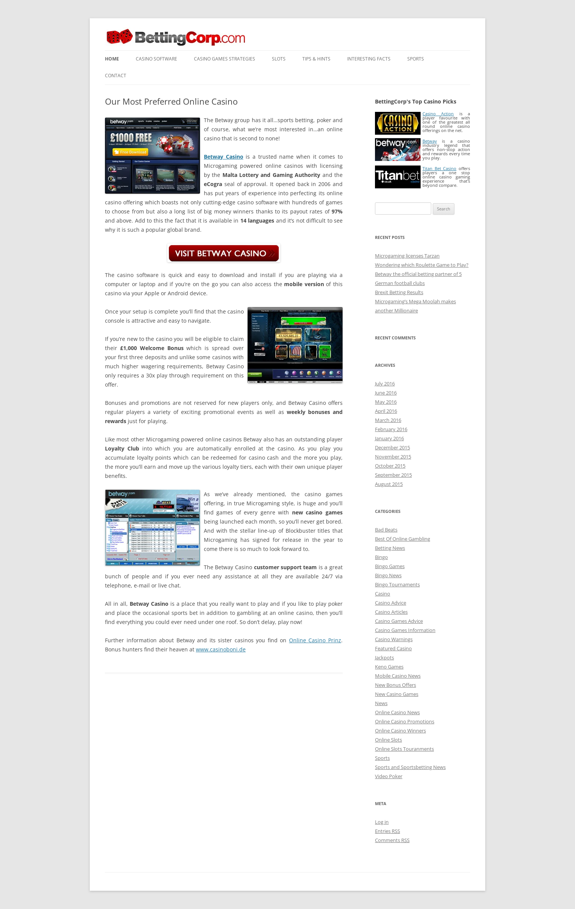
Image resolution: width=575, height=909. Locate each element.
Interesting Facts (369, 59)
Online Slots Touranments (404, 748)
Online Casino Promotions (404, 721)
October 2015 (390, 465)
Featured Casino (393, 648)
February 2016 (391, 429)
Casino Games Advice (399, 621)
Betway (430, 141)
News (381, 703)
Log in (382, 821)
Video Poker (388, 776)
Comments (392, 840)
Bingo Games (390, 566)
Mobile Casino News (398, 675)
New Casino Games (396, 694)
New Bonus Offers (395, 684)
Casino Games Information (405, 630)
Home (112, 59)
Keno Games (389, 666)
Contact (115, 75)
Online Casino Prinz (315, 640)
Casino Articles (391, 611)
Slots (279, 59)
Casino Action (438, 113)
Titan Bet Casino (439, 168)
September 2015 (393, 474)
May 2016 (386, 401)
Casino (382, 593)
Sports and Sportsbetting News (410, 767)
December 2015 (392, 447)
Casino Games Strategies (224, 59)
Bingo (381, 557)
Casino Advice (390, 602)
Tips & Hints (316, 59)
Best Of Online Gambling (402, 538)
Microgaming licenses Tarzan (407, 255)
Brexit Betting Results (399, 292)
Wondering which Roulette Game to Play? (422, 264)
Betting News (390, 547)
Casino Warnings (394, 639)
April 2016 (386, 411)
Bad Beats (386, 529)
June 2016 (386, 392)
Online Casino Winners (400, 730)
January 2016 (389, 438)
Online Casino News (397, 712)
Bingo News (388, 575)
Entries (387, 831)
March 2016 (388, 420)
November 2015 (393, 456)
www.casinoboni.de (221, 649)
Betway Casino (223, 156)
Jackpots (384, 657)
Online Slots (388, 739)
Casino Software (156, 59)
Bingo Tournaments (397, 584)
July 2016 (385, 383)
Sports (415, 59)
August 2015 (389, 484)
